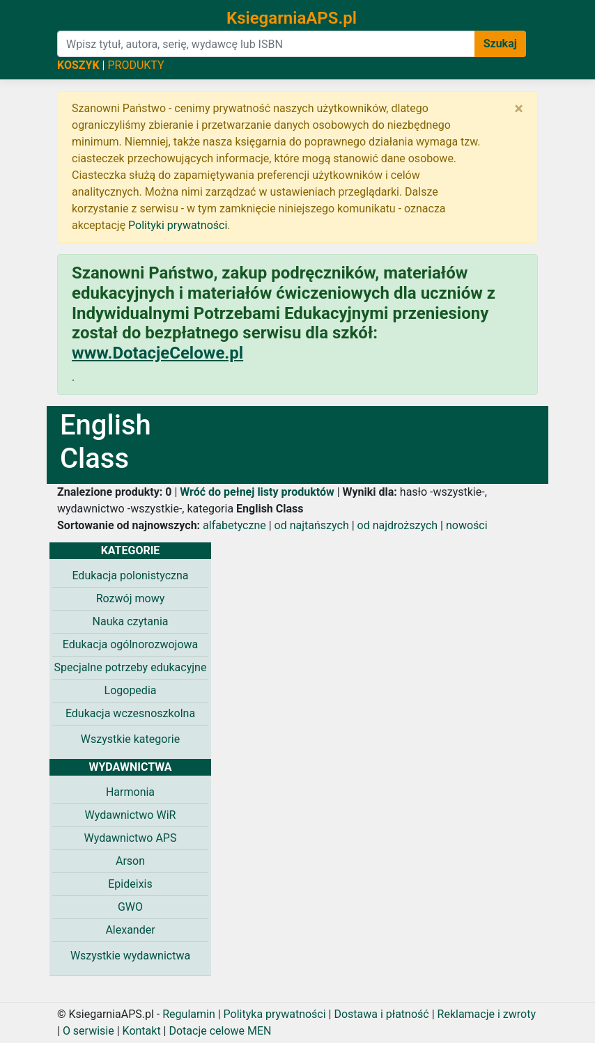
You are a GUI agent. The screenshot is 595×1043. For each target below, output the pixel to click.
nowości (467, 525)
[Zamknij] (518, 108)
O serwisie (88, 1030)
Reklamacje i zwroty (487, 1014)
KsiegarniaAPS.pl (291, 18)
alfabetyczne (234, 525)
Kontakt (142, 1030)
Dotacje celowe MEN (220, 1030)
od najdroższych (397, 525)
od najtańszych (312, 525)
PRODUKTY (135, 65)
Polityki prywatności (177, 225)
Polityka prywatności (275, 1014)
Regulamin (188, 1014)
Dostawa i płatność (381, 1014)
